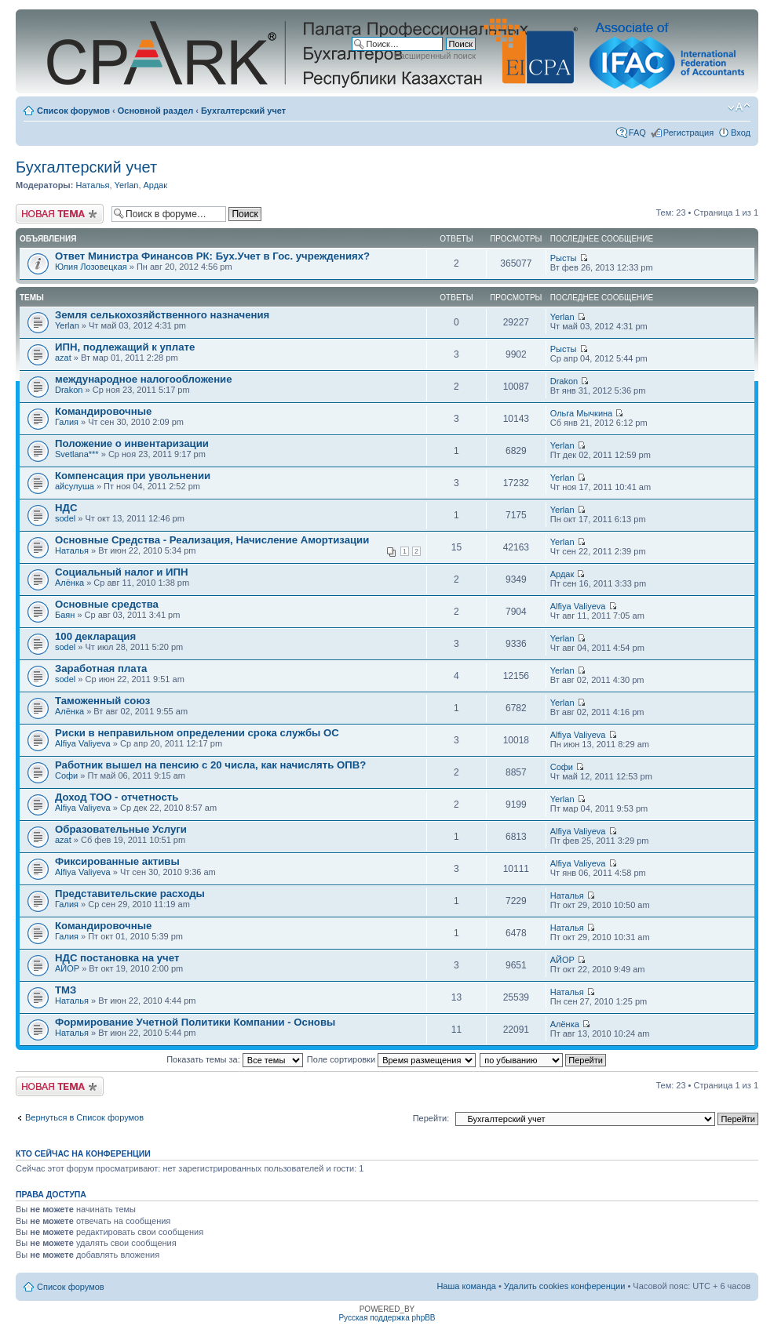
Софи (66, 775)
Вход (740, 132)
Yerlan (127, 185)
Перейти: (431, 1118)
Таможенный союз (102, 701)
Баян (65, 614)
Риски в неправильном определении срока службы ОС (197, 733)
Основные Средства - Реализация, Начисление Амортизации (212, 540)
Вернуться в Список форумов (84, 1117)
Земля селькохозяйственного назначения (162, 315)
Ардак (156, 185)
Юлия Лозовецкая (91, 266)
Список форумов (73, 110)
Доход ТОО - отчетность (116, 797)
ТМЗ (65, 990)
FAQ (637, 132)
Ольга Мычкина (581, 413)
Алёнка (69, 582)
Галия (66, 422)
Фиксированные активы (117, 861)
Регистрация (688, 132)
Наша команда (465, 1286)
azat (63, 357)
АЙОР (67, 968)
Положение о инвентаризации (132, 443)
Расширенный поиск (435, 55)
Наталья (92, 185)
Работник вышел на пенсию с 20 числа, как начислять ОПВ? (210, 765)
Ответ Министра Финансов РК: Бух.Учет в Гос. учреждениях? (212, 256)
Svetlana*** (77, 454)
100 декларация (95, 636)
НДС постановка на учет (117, 958)
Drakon (68, 389)
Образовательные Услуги (121, 829)
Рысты (563, 258)
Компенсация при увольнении (132, 475)
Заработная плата (101, 668)
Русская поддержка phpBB (386, 1317)
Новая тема (60, 213)
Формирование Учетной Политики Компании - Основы (195, 1022)
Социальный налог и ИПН (121, 572)
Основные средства (107, 604)
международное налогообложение (143, 379)
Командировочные (103, 411)
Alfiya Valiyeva (578, 606)
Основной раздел (156, 110)
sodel (65, 518)
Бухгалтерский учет (243, 110)
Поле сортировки (391, 1059)
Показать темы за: (234, 1059)
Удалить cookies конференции (565, 1286)
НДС (66, 508)
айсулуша (74, 486)
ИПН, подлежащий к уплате (125, 347)
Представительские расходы (130, 893)
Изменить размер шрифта (739, 107)
